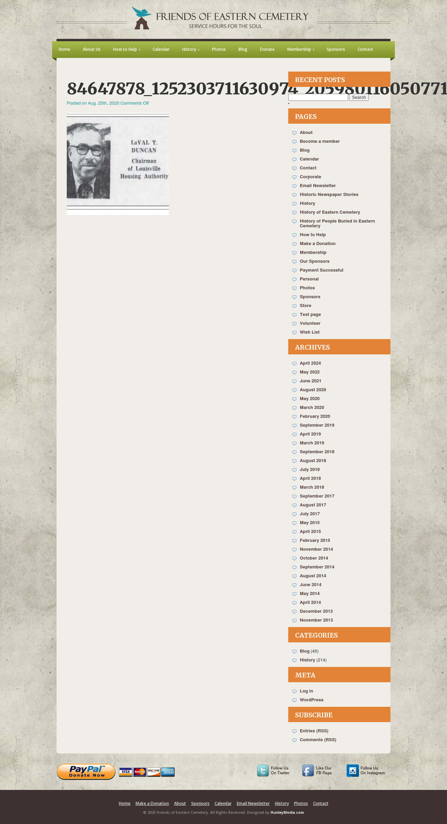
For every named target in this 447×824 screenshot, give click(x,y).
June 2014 (310, 585)
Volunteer (310, 323)
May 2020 (310, 399)
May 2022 (310, 372)
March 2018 (312, 487)
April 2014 (310, 602)
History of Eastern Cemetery (330, 212)
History (307, 203)
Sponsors (310, 297)
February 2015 (315, 540)
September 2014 (317, 567)
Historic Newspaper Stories (329, 195)
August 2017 (313, 505)
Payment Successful (321, 270)
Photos (307, 288)
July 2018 (310, 470)
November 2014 (316, 549)
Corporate (310, 177)
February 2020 (315, 416)
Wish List (310, 332)
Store (305, 306)
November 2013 (316, 620)
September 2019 (317, 425)
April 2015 (310, 532)
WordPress (312, 700)
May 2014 (310, 594)
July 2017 (310, 514)
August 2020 (313, 390)
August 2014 (313, 576)
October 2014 (314, 558)
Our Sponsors (314, 261)
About (306, 133)
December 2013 (316, 611)
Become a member (320, 141)
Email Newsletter (318, 186)
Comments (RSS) (318, 740)
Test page (310, 314)
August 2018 (313, 461)
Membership (313, 252)
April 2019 (310, 434)
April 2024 (310, 363)
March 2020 (312, 408)
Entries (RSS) (314, 731)
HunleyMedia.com (287, 812)
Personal (309, 279)
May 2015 (310, 523)
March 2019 (312, 443)
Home (124, 803)
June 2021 (310, 381)
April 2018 (310, 478)
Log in (306, 691)
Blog (305, 150)
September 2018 (317, 452)
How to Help (313, 235)
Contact (308, 168)
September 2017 (317, 496)
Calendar (309, 159)
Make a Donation (318, 244)
